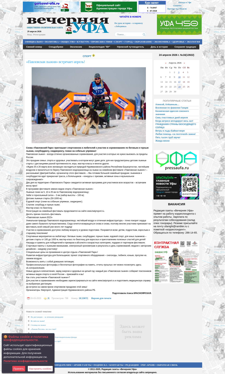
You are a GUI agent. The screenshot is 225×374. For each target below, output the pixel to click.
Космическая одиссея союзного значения (172, 113)
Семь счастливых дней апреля (171, 117)
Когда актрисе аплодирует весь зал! (174, 121)
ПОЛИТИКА (52, 41)
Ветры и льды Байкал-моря (170, 131)
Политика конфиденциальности (25, 361)
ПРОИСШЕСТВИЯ (101, 41)
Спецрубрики (56, 47)
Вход (29, 34)
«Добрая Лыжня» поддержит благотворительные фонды (54, 337)
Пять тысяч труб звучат (167, 137)
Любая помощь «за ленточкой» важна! (175, 134)
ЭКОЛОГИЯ (193, 41)
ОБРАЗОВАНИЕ (143, 41)
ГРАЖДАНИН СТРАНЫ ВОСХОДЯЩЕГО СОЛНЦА (175, 126)
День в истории (159, 47)
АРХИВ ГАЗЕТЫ (82, 365)
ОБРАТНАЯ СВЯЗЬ (167, 365)
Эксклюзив (76, 47)
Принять (19, 368)
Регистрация (39, 34)
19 (80, 298)
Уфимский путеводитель (130, 47)
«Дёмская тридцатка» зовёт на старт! (46, 341)
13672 (85, 298)
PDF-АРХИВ (148, 365)
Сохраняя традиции (185, 47)
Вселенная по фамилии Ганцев (171, 108)
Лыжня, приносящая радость (42, 333)
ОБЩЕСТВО (68, 41)
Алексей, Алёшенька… (167, 104)
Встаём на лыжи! (38, 321)
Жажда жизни (162, 141)
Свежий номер (34, 47)
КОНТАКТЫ (116, 365)
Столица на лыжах (38, 325)
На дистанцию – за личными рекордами (47, 317)
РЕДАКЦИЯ (132, 365)
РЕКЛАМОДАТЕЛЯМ (59, 365)
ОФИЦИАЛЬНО (34, 41)
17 (179, 81)
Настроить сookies (40, 368)
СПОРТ (118, 41)
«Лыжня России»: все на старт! (43, 329)
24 (179, 86)
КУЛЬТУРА (83, 41)
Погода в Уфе (184, 2)
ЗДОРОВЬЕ (178, 41)
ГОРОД (129, 41)
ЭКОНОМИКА (162, 41)
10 (179, 77)
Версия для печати (101, 298)
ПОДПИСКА (100, 365)
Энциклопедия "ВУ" (99, 47)
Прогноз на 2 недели (177, 9)
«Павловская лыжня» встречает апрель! (55, 62)
